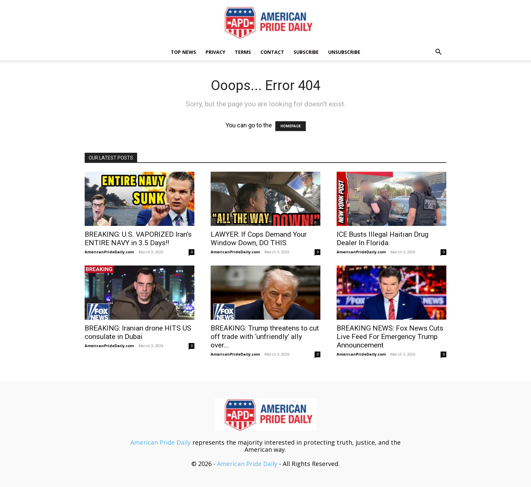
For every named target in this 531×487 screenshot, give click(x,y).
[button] (438, 52)
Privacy (215, 52)
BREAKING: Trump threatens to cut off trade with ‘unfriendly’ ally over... (265, 336)
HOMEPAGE (290, 126)
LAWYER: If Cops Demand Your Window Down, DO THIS (259, 238)
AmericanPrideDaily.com (109, 251)
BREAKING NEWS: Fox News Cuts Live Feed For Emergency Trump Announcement (390, 336)
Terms (243, 52)
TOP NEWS (183, 52)
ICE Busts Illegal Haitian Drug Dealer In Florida (382, 238)
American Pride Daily (160, 442)
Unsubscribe (344, 52)
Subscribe (306, 52)
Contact (272, 52)
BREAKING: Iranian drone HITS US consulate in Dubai (138, 332)
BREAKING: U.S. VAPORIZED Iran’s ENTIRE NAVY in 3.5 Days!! (138, 238)
